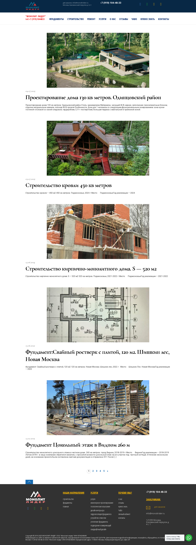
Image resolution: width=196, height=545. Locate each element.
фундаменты (67, 502)
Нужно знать (147, 19)
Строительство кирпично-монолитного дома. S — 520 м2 (91, 268)
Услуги (102, 19)
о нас (120, 498)
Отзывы (123, 19)
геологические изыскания (100, 506)
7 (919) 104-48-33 (111, 2)
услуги (93, 498)
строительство (68, 498)
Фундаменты (56, 19)
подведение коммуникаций (101, 525)
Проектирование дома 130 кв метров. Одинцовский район (93, 97)
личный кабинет (124, 514)
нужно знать (122, 506)
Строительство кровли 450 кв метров (69, 185)
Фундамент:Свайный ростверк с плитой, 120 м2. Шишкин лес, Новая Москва (98, 355)
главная (66, 506)
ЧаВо (134, 19)
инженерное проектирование (102, 502)
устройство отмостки (98, 517)
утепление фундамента (99, 521)
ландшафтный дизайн (98, 529)
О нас (113, 19)
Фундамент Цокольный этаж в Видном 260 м (78, 444)
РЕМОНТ (91, 19)
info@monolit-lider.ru (80, 3)
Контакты (163, 19)
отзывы (121, 502)
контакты (121, 517)
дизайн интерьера (97, 510)
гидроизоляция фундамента (101, 514)
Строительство (75, 19)
